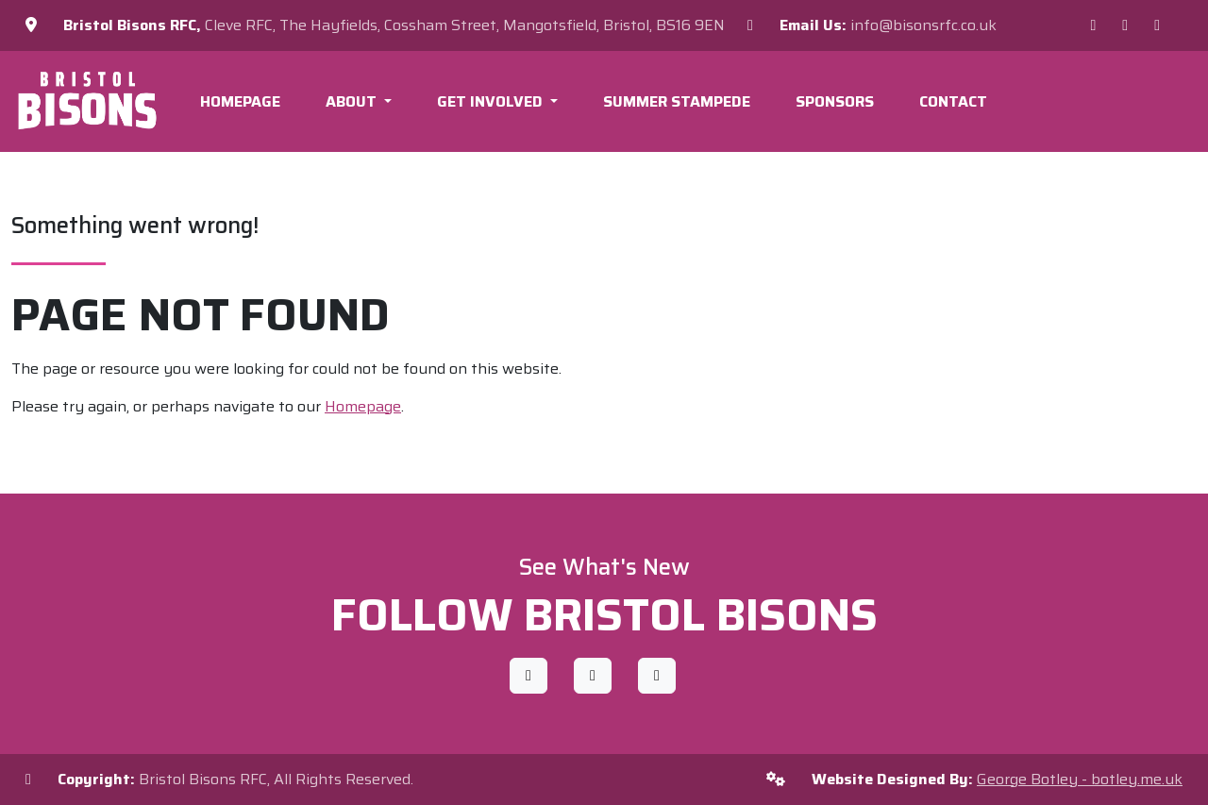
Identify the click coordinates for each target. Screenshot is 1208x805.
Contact (953, 101)
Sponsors (835, 101)
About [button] (353, 101)
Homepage (240, 101)
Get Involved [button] (491, 101)
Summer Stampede (676, 101)
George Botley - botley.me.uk (1080, 779)
